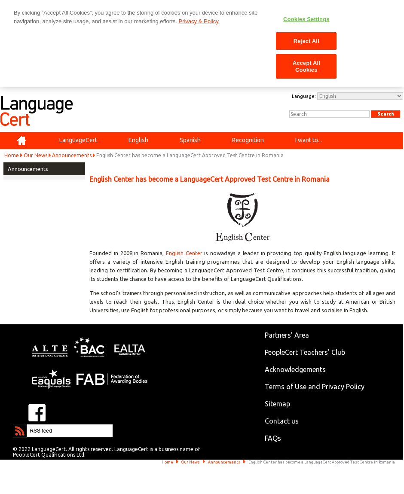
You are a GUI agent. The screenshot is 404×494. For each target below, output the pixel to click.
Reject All (306, 41)
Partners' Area (287, 335)
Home (11, 155)
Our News (35, 155)
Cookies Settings (306, 19)
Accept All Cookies (306, 66)
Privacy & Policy (198, 21)
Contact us (282, 421)
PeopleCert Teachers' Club (305, 352)
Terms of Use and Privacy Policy (314, 386)
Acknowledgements (295, 369)
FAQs (273, 438)
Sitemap (277, 404)
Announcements (72, 155)
